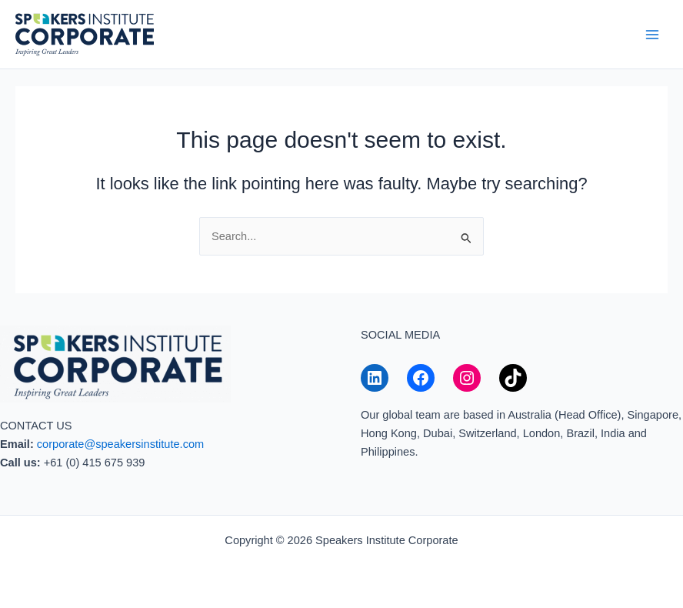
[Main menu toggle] (652, 33)
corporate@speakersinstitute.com (120, 444)
